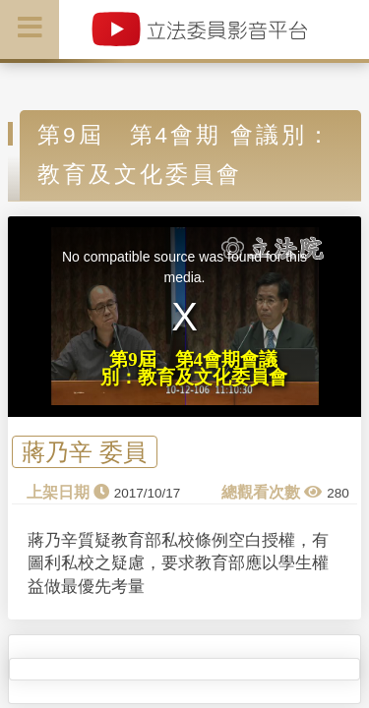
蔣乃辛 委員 (84, 452)
